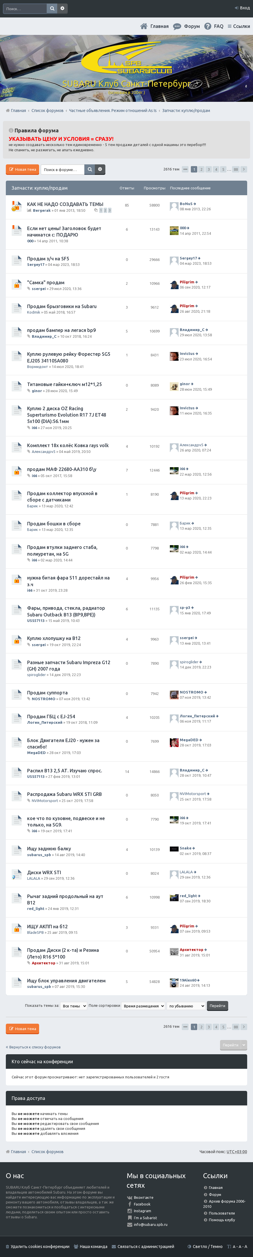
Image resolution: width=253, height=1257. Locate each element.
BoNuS (186, 204)
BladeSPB (35, 932)
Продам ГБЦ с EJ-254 (51, 716)
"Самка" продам (45, 282)
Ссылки (241, 26)
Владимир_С (44, 336)
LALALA (33, 878)
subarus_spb (39, 855)
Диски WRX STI (44, 872)
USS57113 (36, 620)
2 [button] (201, 169)
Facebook (142, 1204)
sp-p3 (185, 607)
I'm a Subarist (145, 1218)
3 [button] (209, 169)
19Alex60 (188, 980)
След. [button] (243, 169)
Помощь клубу (222, 1220)
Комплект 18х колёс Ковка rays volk (68, 445)
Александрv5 (43, 451)
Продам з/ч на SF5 (48, 258)
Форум (215, 1194)
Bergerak (42, 210)
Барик (32, 506)
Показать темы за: (56, 1005)
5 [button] (223, 169)
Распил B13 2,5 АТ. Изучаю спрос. (64, 770)
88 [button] (236, 169)
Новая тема (25, 169)
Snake (185, 848)
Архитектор (43, 963)
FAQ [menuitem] (219, 26)
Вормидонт (37, 367)
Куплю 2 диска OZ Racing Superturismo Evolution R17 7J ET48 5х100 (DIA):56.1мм (66, 415)
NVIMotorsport (45, 800)
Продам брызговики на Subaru (62, 306)
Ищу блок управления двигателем (66, 980)
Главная (160, 26)
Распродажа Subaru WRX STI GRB (64, 794)
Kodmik (33, 312)
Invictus (187, 353)
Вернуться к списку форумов (35, 1047)
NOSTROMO (43, 699)
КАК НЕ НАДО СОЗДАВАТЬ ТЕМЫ (65, 204)
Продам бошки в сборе (54, 523)
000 (30, 241)
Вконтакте (143, 1197)
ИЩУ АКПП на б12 (47, 926)
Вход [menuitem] (245, 8)
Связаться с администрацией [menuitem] (146, 1246)
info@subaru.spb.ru (150, 1224)
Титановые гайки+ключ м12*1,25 (64, 384)
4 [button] (216, 169)
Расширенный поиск (62, 8)
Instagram (142, 1211)
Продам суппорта (47, 692)
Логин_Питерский (44, 722)
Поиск (52, 8)
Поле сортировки (127, 1005)
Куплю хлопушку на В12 (54, 638)
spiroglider (36, 675)
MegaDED (36, 753)
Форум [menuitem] (192, 26)
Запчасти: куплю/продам (40, 188)
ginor (37, 390)
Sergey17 (35, 264)
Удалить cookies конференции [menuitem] (40, 1246)
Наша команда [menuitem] (93, 1246)
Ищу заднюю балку (49, 848)
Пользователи (222, 1213)
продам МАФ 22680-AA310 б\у (61, 469)
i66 (34, 428)
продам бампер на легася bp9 (61, 330)
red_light (35, 908)
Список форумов (48, 1151)
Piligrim (187, 282)
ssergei (39, 289)
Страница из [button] (185, 169)
